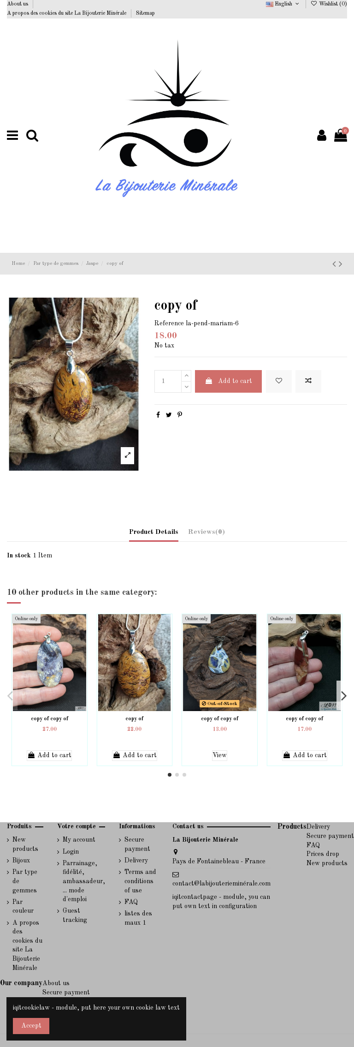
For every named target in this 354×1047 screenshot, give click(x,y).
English (283, 4)
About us (18, 4)
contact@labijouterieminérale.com (221, 883)
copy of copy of (49, 719)
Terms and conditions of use (140, 881)
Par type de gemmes (24, 881)
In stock (19, 555)
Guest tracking (75, 915)
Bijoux (21, 860)
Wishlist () (329, 4)
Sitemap (145, 13)
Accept (31, 1026)
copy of (134, 719)
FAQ (131, 902)
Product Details (153, 532)
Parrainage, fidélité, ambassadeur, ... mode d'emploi (84, 881)
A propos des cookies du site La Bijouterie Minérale (67, 13)
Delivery (136, 860)
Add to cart (228, 380)
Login (71, 852)
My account (79, 840)
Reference (169, 323)
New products (25, 844)
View (219, 755)
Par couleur (23, 907)
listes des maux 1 (138, 918)
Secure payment (137, 844)
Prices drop (323, 854)
